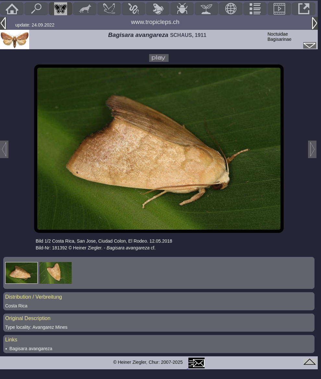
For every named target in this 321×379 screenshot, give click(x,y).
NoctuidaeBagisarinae (279, 36)
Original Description (28, 318)
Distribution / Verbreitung (33, 297)
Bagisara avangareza (30, 348)
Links (11, 339)
